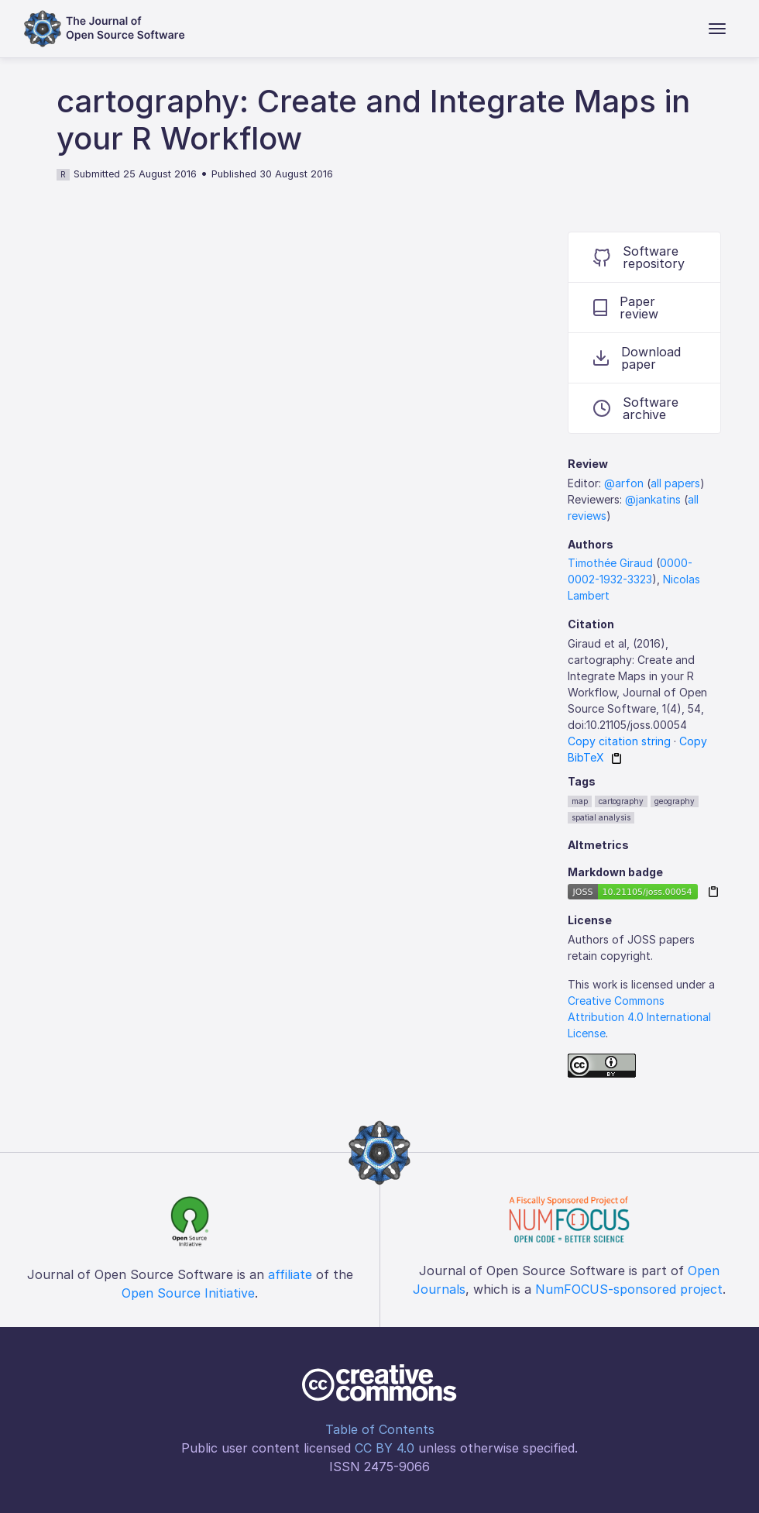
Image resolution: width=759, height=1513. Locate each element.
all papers (675, 483)
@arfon (624, 483)
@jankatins (653, 499)
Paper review (625, 308)
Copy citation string (619, 741)
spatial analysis (601, 817)
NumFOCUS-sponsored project (629, 1289)
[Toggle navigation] (717, 28)
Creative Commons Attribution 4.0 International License (639, 1017)
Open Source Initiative (188, 1293)
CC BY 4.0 (384, 1448)
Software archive (635, 408)
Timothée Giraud (610, 562)
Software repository (639, 257)
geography (674, 801)
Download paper (637, 358)
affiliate (290, 1274)
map (580, 801)
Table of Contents (379, 1429)
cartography (621, 801)
